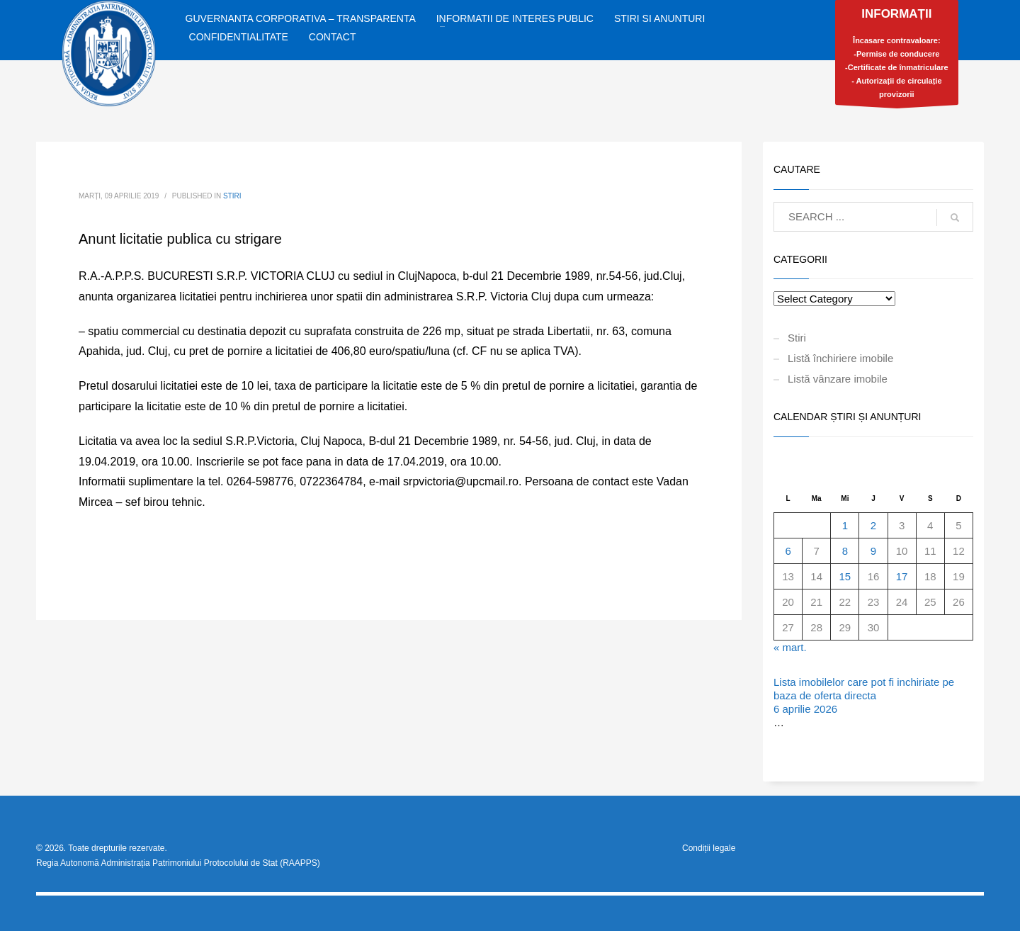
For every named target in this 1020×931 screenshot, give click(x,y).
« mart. (790, 647)
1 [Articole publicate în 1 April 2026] (845, 525)
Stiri (232, 196)
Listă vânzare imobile (838, 379)
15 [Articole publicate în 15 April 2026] (845, 576)
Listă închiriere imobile (840, 358)
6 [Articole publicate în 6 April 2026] (787, 551)
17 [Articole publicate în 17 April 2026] (902, 576)
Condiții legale (708, 848)
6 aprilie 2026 (805, 709)
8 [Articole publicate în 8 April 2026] (845, 551)
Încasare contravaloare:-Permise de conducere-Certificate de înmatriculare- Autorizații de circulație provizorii (896, 56)
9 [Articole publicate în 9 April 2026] (873, 551)
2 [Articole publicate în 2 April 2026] (873, 525)
